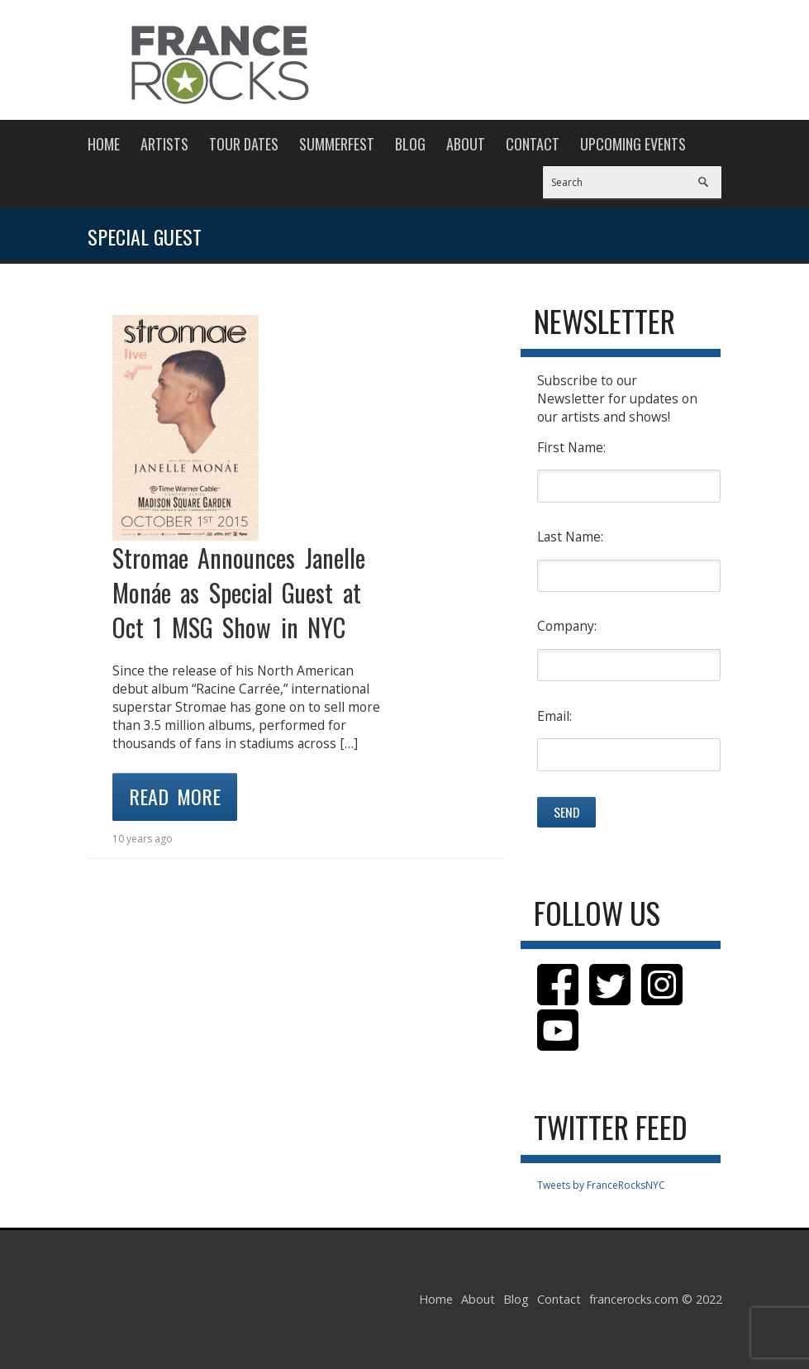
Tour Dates (243, 144)
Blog (410, 144)
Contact (532, 144)
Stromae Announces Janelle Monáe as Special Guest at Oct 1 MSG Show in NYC (238, 592)
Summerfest (336, 144)
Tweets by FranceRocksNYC (601, 1185)
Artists (164, 144)
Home (104, 144)
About (465, 144)
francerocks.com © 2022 (655, 1299)
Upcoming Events (633, 144)
